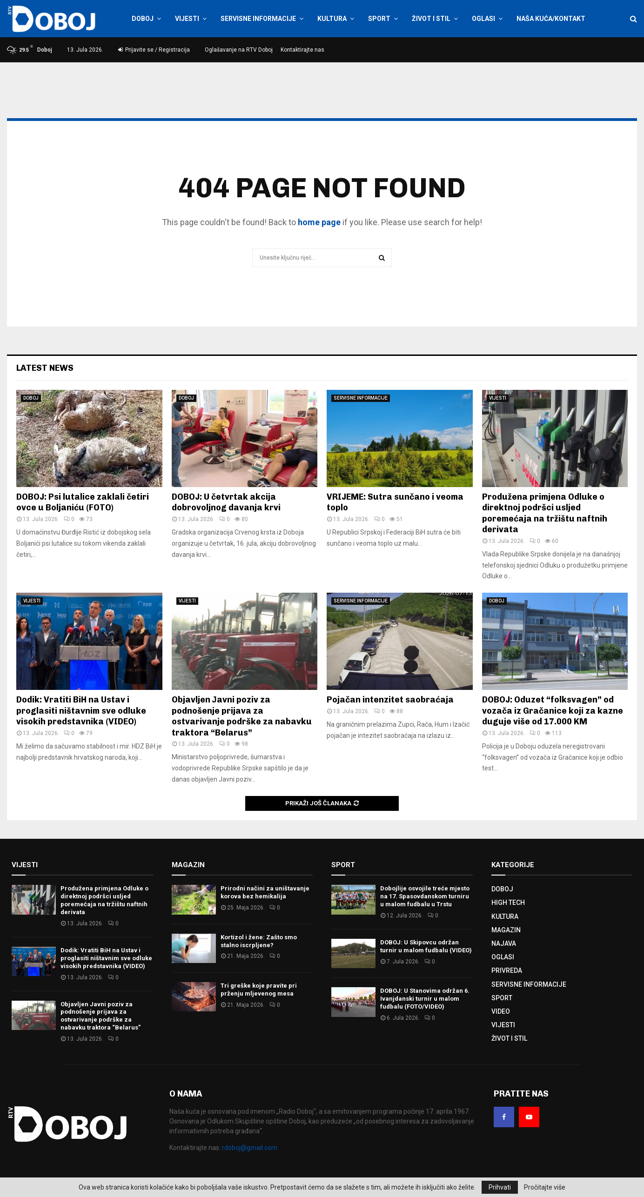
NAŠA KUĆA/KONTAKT (551, 18)
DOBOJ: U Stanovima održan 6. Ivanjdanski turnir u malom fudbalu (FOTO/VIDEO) (425, 998)
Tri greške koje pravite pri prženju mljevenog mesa (259, 989)
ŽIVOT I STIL (431, 18)
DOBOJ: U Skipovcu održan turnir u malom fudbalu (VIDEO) (426, 946)
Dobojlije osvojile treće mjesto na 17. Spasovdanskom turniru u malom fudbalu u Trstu (425, 896)
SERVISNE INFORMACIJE (258, 18)
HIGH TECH (508, 902)
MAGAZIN (506, 930)
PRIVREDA (506, 970)
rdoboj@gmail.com (249, 1147)
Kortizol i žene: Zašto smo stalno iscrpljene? (259, 941)
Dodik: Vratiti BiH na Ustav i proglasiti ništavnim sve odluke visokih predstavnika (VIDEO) (81, 711)
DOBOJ (143, 18)
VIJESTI (187, 18)
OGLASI (483, 18)
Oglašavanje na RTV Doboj (239, 50)
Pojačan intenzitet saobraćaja (390, 700)
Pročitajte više (544, 1187)
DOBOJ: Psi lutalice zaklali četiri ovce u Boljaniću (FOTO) (82, 502)
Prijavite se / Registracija (154, 50)
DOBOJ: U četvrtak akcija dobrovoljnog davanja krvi (226, 502)
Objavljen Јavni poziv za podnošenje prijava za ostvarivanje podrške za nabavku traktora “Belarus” (242, 716)
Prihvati (500, 1187)
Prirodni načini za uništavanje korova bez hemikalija (265, 892)
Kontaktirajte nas (302, 50)
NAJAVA (503, 943)
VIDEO (500, 1011)
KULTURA (332, 18)
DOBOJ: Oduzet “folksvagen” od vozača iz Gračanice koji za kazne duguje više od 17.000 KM (552, 711)
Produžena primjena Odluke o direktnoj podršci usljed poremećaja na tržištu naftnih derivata (544, 513)
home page (319, 222)
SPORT (379, 18)
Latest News (45, 368)
